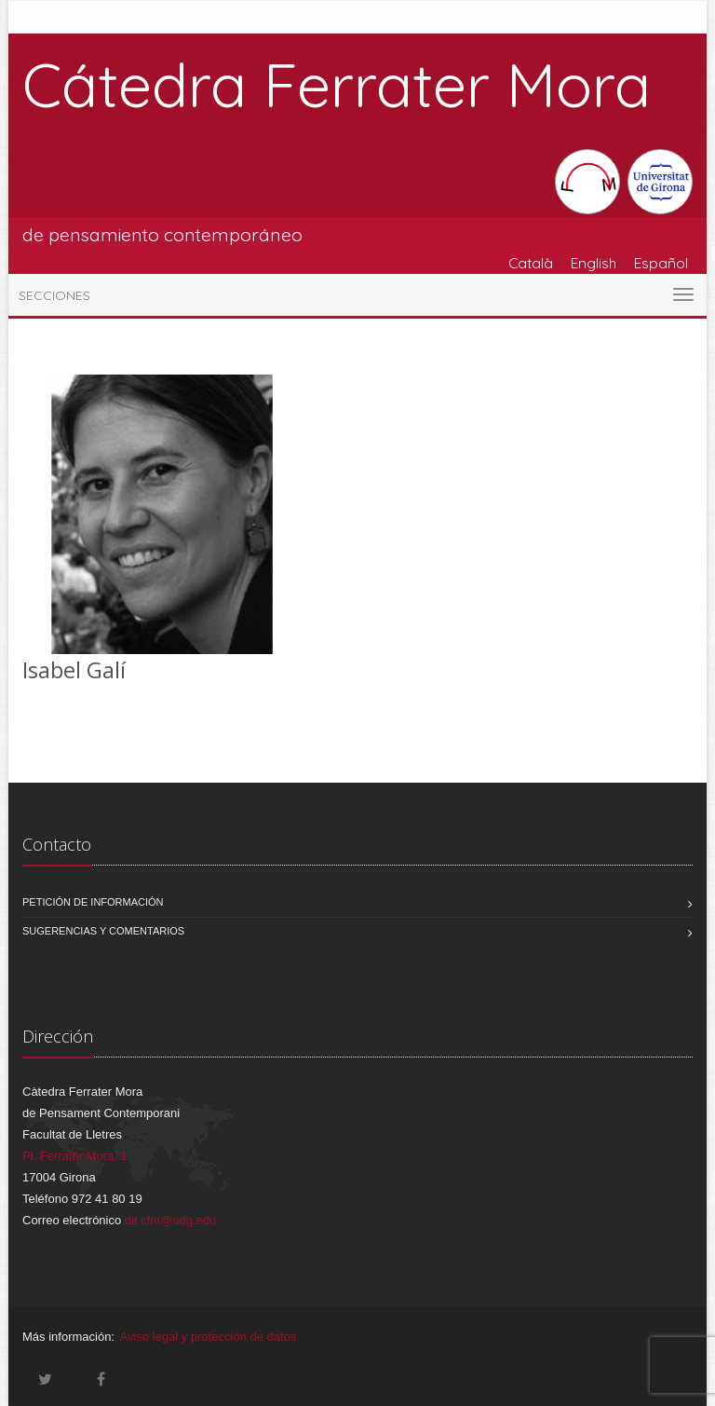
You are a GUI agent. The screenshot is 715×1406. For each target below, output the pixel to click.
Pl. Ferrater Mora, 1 (75, 1156)
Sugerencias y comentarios (103, 930)
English (593, 262)
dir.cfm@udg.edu (170, 1220)
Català (530, 262)
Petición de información (93, 902)
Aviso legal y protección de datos (208, 1337)
